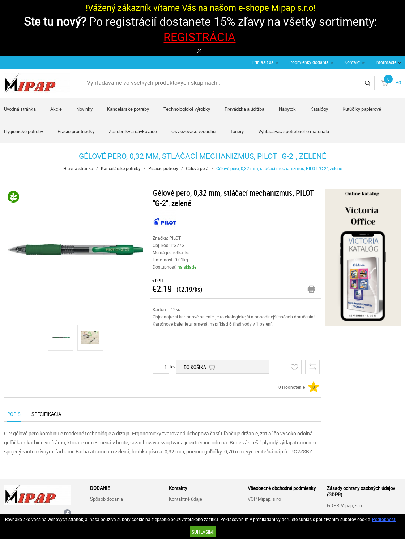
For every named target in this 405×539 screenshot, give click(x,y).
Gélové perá (197, 168)
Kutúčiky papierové (361, 109)
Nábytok (287, 109)
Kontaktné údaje (185, 499)
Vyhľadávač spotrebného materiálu (293, 131)
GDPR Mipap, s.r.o (345, 505)
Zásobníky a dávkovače (133, 131)
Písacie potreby (163, 168)
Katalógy (319, 109)
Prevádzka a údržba (244, 109)
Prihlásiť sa (263, 62)
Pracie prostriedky (75, 131)
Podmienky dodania (309, 62)
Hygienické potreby (23, 131)
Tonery (237, 131)
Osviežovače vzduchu (193, 131)
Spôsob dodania (106, 499)
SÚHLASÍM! (203, 532)
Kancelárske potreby (128, 109)
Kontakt (352, 62)
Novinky (84, 109)
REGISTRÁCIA (199, 36)
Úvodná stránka (20, 109)
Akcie (56, 109)
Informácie (385, 62)
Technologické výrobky (186, 109)
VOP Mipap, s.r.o (264, 499)
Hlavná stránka (78, 168)
